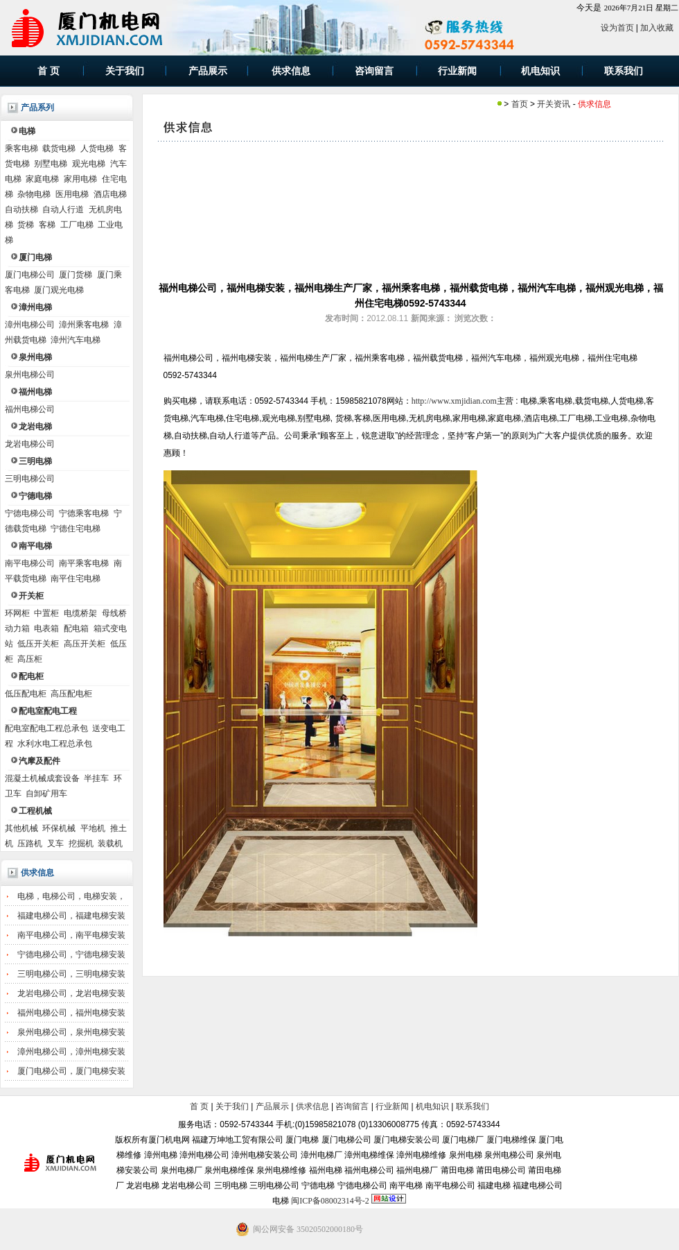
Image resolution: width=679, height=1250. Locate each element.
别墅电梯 (50, 164)
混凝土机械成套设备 (42, 778)
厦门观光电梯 (59, 290)
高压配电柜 (71, 694)
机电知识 (432, 1106)
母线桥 (114, 613)
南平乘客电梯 (84, 563)
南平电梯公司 (30, 563)
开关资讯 (553, 104)
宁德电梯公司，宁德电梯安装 (71, 954)
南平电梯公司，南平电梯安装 (71, 935)
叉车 (55, 843)
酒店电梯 (110, 194)
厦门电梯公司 (30, 275)
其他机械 (21, 828)
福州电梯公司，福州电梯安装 (71, 1013)
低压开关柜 (38, 644)
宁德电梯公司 (30, 513)
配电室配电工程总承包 (46, 728)
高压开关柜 (84, 644)
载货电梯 (59, 148)
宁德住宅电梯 (75, 528)
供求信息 (37, 872)
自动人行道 (63, 209)
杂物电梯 (34, 194)
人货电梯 (97, 148)
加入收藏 (656, 28)
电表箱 (46, 628)
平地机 (92, 828)
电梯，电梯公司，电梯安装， (71, 896)
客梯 (47, 225)
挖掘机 (81, 843)
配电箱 (76, 628)
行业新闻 (392, 1106)
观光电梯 (88, 164)
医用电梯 (72, 194)
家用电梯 (80, 179)
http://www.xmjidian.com (454, 401)
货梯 (25, 225)
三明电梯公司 (30, 478)
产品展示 (272, 1106)
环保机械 (59, 828)
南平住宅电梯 (75, 578)
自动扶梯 (21, 209)
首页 (519, 104)
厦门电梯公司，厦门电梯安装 (71, 1071)
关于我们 (232, 1106)
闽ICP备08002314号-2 (330, 1201)
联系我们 (472, 1106)
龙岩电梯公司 (30, 444)
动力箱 (17, 628)
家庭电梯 (42, 179)
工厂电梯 (77, 225)
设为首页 (617, 28)
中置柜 (46, 613)
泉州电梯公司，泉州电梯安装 (71, 1032)
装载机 (110, 843)
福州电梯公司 (30, 409)
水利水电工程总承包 (54, 743)
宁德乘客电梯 (84, 513)
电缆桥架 (80, 613)
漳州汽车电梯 (75, 340)
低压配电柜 (25, 694)
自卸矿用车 (46, 793)
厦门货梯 (75, 275)
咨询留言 (352, 1106)
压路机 (29, 843)
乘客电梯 (21, 148)
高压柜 (29, 659)
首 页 (199, 1106)
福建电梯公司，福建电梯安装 (71, 916)
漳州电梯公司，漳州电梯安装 (71, 1051)
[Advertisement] (411, 211)
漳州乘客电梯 (84, 324)
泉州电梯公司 (30, 374)
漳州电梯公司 (30, 324)
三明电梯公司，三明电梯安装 (71, 974)
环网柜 (17, 613)
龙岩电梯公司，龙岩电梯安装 (71, 993)
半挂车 (96, 778)
